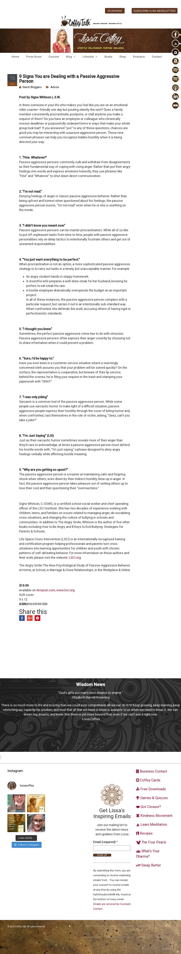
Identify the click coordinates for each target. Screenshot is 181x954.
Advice (55, 87)
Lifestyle (90, 57)
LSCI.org (75, 557)
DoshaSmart (144, 926)
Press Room (34, 56)
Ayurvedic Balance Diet (118, 937)
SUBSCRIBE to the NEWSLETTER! (154, 10)
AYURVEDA (115, 10)
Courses (54, 56)
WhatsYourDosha (95, 926)
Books (108, 56)
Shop (122, 56)
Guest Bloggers (32, 87)
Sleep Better (143, 937)
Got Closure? (164, 926)
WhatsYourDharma (121, 926)
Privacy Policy (163, 937)
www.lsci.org (65, 590)
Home (15, 56)
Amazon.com (45, 590)
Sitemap (166, 948)
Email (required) (105, 842)
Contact (157, 56)
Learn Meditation (90, 937)
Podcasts (139, 56)
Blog (71, 57)
